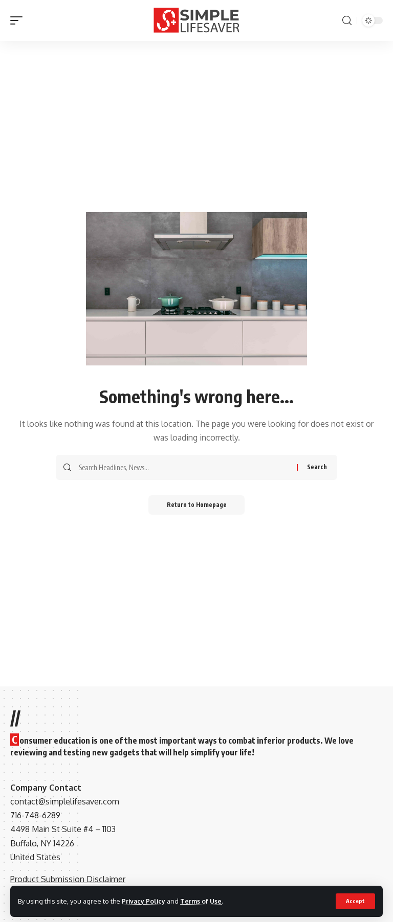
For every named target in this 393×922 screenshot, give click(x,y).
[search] (347, 21)
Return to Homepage (197, 505)
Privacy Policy (144, 901)
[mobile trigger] (19, 20)
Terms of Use (203, 901)
